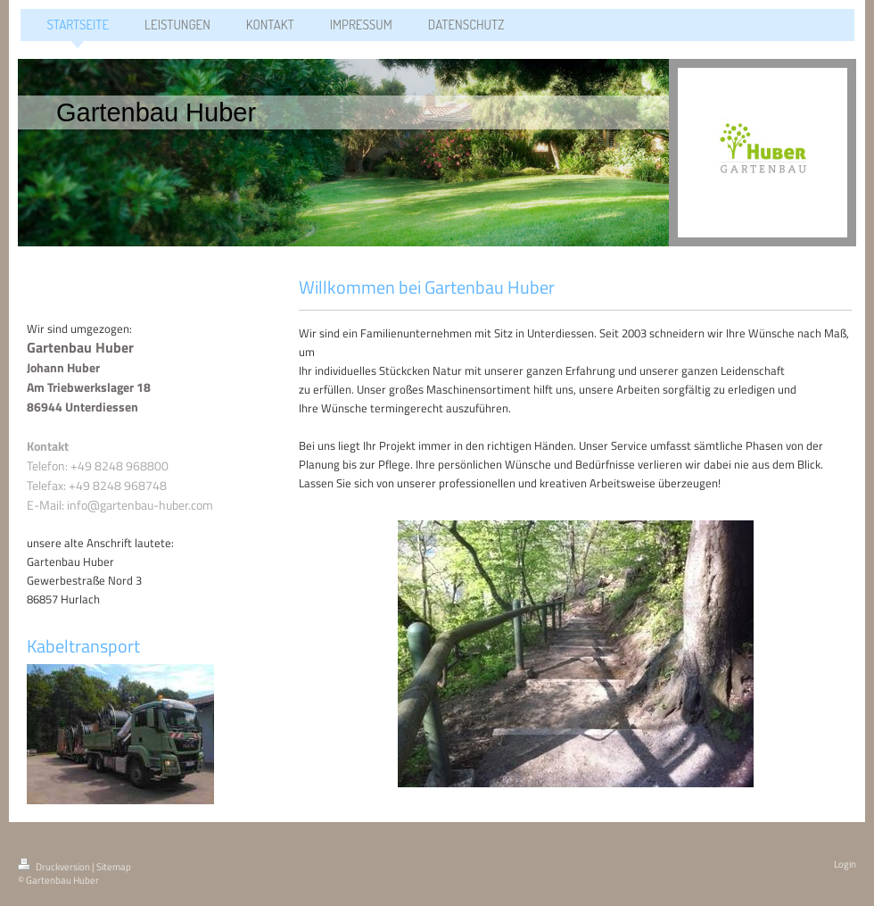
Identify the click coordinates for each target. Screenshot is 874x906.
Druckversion (55, 867)
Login (845, 864)
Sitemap (113, 867)
